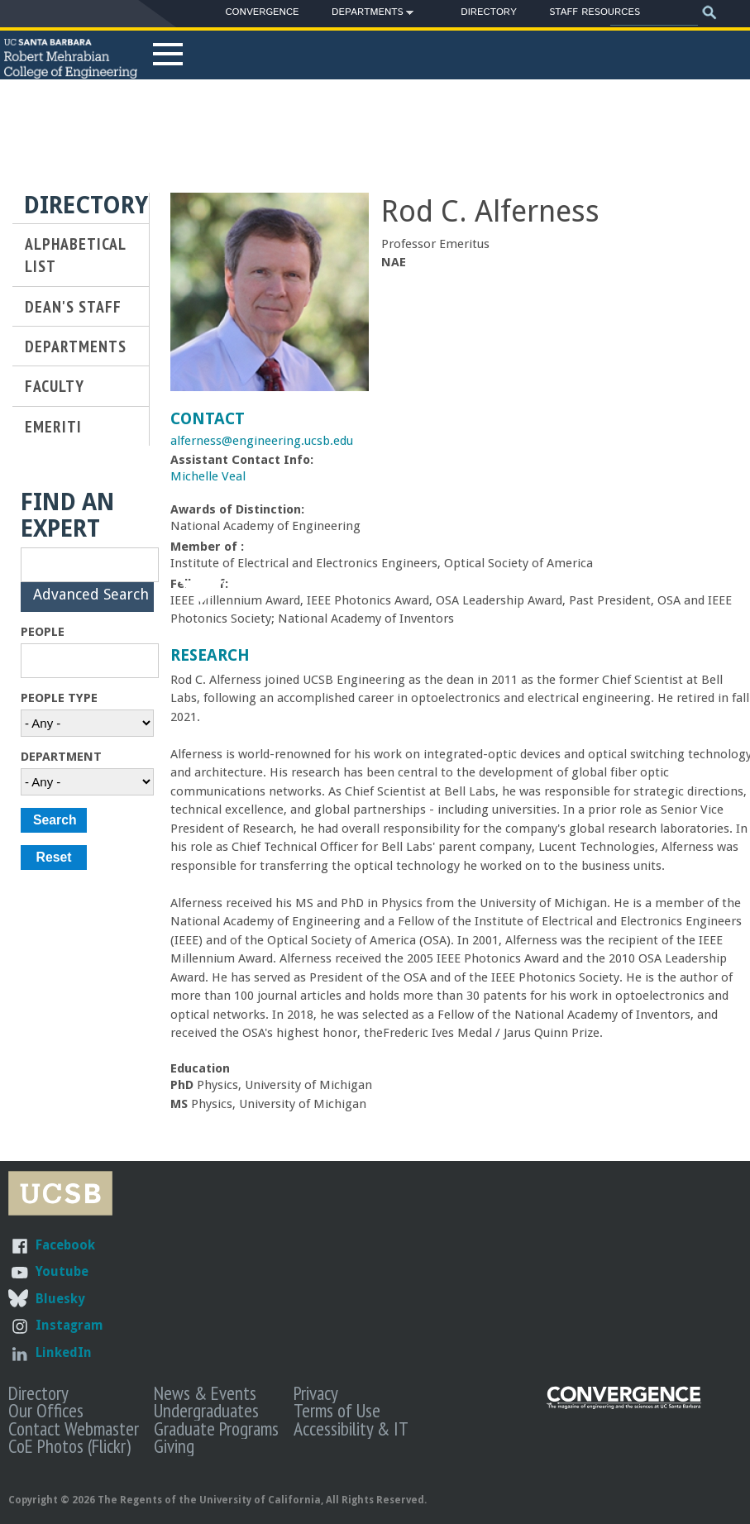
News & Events (205, 1392)
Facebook (65, 1245)
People (42, 631)
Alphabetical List (75, 254)
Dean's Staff (73, 306)
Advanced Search (91, 603)
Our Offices (46, 1409)
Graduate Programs (216, 1428)
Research (210, 655)
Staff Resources (594, 12)
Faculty (54, 385)
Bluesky (60, 1299)
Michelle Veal (208, 476)
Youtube (62, 1271)
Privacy (316, 1392)
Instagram (69, 1325)
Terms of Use (337, 1409)
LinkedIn (64, 1352)
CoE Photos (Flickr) (69, 1445)
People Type (59, 697)
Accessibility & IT (351, 1428)
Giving (174, 1445)
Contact (207, 418)
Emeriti (53, 426)
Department (61, 756)
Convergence (262, 12)
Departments (367, 15)
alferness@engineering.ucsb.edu (261, 440)
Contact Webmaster (73, 1428)
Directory (488, 12)
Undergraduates (206, 1409)
